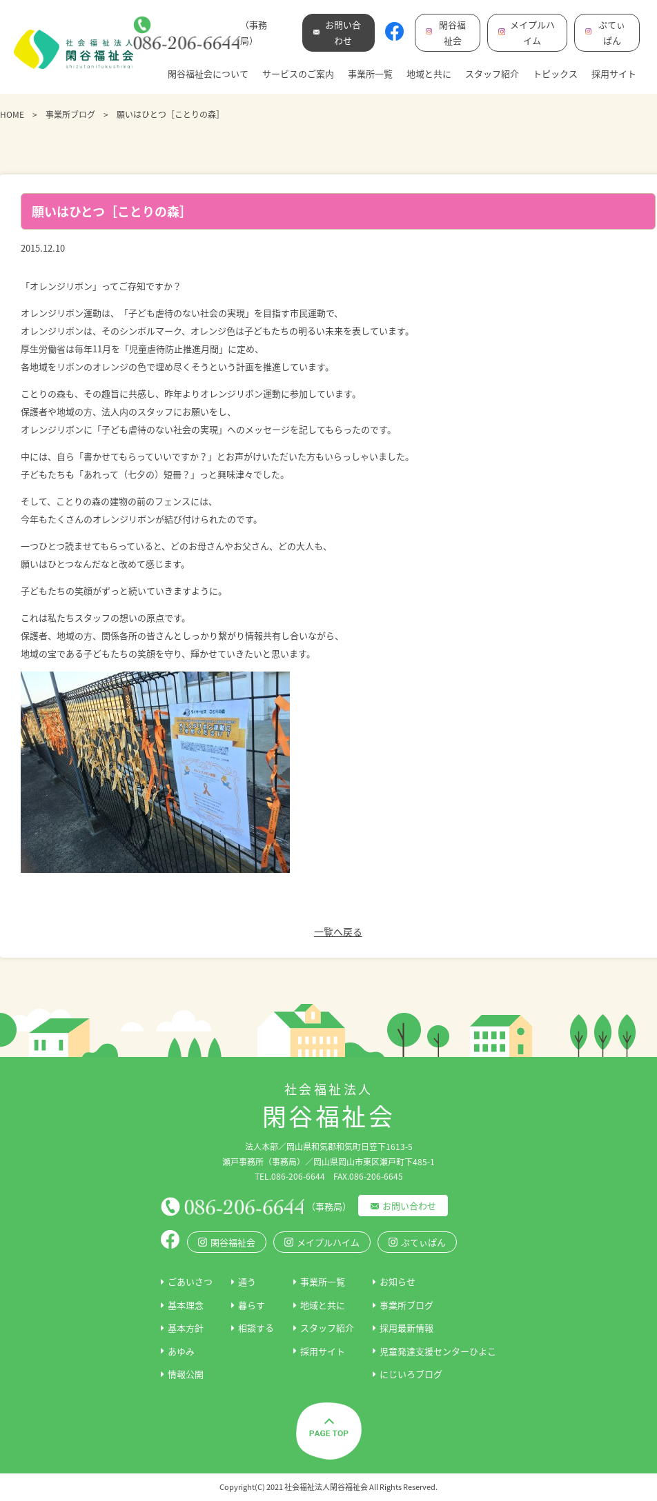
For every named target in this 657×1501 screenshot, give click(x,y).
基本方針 (186, 1327)
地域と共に (428, 73)
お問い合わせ (409, 1205)
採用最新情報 (406, 1327)
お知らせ (397, 1281)
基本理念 (186, 1304)
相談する (256, 1327)
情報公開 (186, 1373)
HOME (12, 114)
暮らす (251, 1304)
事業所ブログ (70, 114)
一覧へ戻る (338, 931)
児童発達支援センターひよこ (438, 1351)
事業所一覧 (370, 73)
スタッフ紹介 (492, 73)
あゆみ (181, 1351)
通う (247, 1281)
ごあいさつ (190, 1281)
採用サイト (613, 73)
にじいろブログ (411, 1373)
